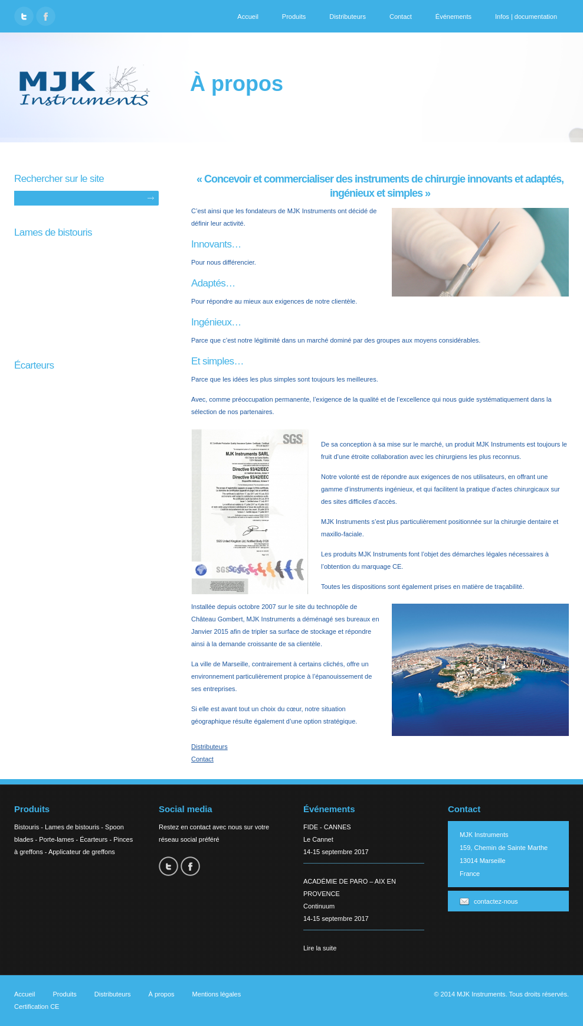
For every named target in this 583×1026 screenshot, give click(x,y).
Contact (400, 16)
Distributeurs (347, 16)
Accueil (247, 16)
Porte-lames (56, 839)
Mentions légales (216, 994)
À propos (162, 994)
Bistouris (26, 826)
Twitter (24, 16)
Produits (294, 16)
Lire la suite (319, 948)
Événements (453, 16)
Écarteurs (93, 839)
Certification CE (36, 1006)
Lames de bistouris (72, 826)
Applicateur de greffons (81, 851)
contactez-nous (496, 901)
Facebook (45, 16)
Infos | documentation (526, 16)
